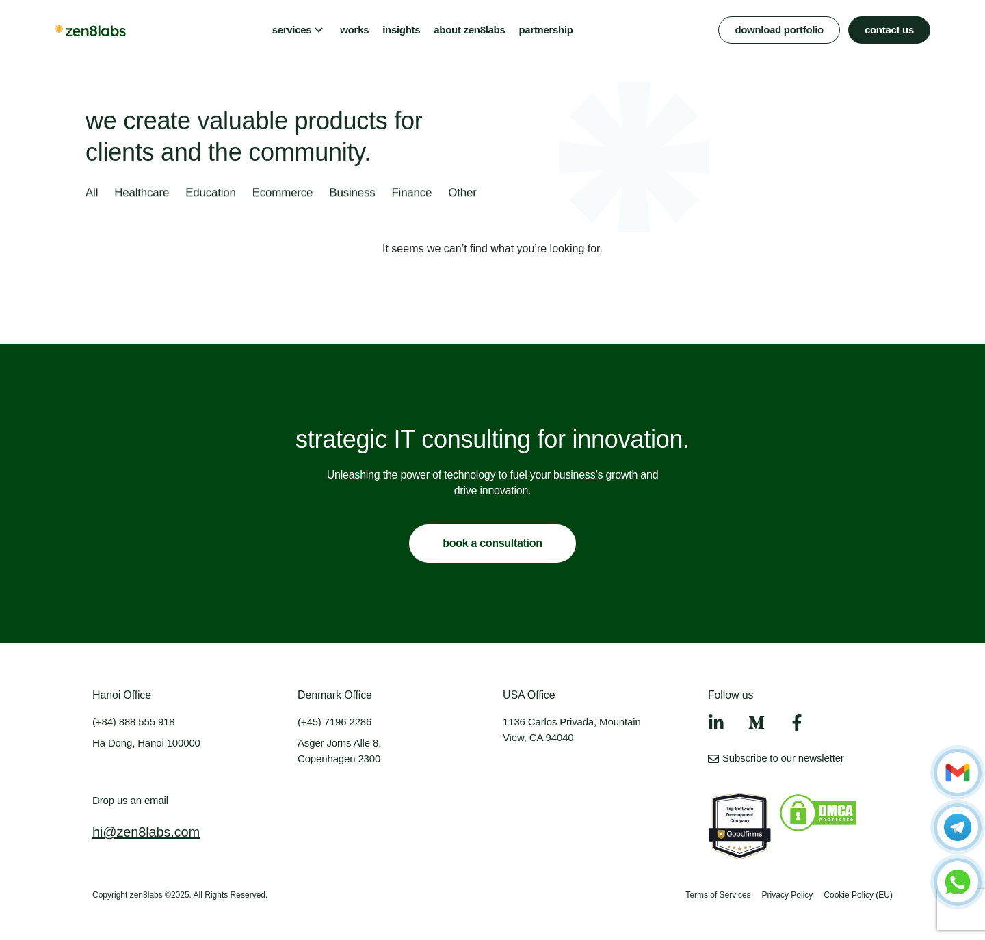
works (354, 30)
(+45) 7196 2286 (334, 721)
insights (401, 30)
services (292, 30)
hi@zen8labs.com (146, 832)
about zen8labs (469, 30)
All (92, 193)
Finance (411, 193)
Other (462, 193)
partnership (545, 30)
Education (210, 193)
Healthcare (141, 193)
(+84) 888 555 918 (133, 721)
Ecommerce (282, 193)
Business (352, 193)
